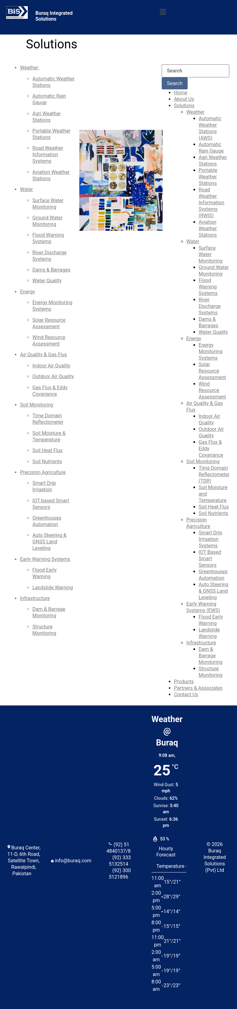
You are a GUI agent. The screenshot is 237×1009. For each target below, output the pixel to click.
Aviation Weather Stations (208, 228)
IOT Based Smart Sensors (210, 558)
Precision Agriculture (43, 472)
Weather (30, 68)
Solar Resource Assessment (212, 371)
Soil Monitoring (36, 405)
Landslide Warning (52, 587)
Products (184, 681)
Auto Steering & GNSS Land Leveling (49, 541)
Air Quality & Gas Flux (43, 354)
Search (175, 83)
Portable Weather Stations (208, 176)
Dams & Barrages (51, 270)
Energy (27, 292)
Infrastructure (35, 598)
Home (180, 93)
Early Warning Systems (45, 559)
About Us (184, 99)
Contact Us (186, 694)
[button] (162, 12)
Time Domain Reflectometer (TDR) (214, 474)
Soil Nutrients (47, 461)
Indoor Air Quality (51, 366)
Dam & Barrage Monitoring (210, 655)
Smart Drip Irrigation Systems (210, 539)
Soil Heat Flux (47, 450)
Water (26, 189)
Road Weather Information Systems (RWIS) (211, 203)
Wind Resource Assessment (212, 390)
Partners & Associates (198, 688)
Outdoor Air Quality (53, 376)
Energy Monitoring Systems (210, 351)
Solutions (184, 105)
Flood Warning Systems (208, 286)
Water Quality (47, 281)
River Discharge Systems (210, 306)
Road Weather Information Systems (47, 154)
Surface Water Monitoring (210, 254)
